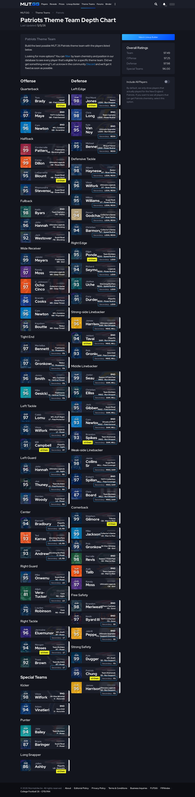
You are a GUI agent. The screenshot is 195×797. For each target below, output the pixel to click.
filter (68, 56)
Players (44, 4)
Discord (90, 64)
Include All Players (137, 82)
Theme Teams (88, 4)
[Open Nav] (115, 4)
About (68, 788)
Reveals (53, 4)
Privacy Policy (98, 788)
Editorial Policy (81, 788)
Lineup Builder (73, 4)
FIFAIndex (165, 788)
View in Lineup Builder (148, 37)
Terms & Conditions (117, 788)
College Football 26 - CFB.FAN (35, 791)
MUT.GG (24, 13)
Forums (100, 4)
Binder (108, 4)
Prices (61, 4)
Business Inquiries (138, 788)
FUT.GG (154, 788)
